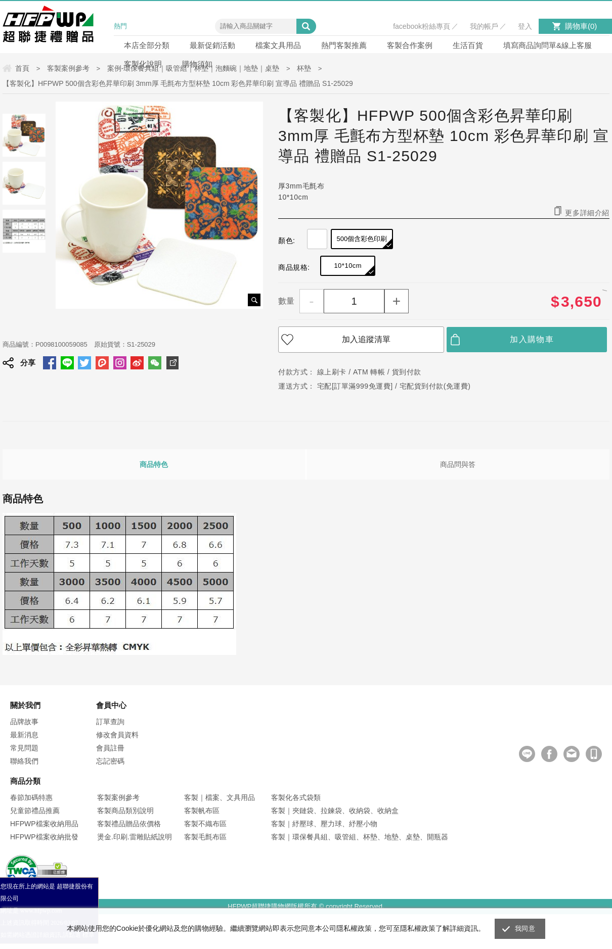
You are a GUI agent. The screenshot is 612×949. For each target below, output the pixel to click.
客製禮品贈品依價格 (129, 824)
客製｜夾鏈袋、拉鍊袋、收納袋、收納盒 (335, 810)
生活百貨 (468, 45)
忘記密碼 (110, 761)
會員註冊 (110, 748)
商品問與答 (457, 464)
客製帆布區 (202, 810)
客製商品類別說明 (125, 810)
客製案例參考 (118, 797)
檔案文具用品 (278, 45)
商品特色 (154, 464)
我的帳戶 (484, 26)
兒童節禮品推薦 (35, 810)
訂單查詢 (110, 722)
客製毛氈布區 (205, 837)
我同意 (525, 928)
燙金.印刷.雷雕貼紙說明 (134, 837)
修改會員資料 (117, 735)
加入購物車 (532, 339)
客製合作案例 (409, 45)
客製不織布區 (205, 824)
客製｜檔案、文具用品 (219, 797)
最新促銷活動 (212, 45)
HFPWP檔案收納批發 (44, 837)
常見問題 (24, 748)
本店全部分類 (146, 45)
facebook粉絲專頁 (421, 26)
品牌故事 (24, 722)
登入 (525, 26)
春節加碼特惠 (31, 797)
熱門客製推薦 (344, 45)
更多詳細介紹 (587, 212)
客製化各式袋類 (296, 797)
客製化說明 (143, 64)
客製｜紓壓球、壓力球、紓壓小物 (324, 824)
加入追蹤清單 (366, 339)
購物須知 (197, 64)
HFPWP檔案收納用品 (44, 824)
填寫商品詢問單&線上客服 (547, 45)
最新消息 (24, 735)
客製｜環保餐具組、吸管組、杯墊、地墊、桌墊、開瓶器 (359, 837)
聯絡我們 (24, 761)
